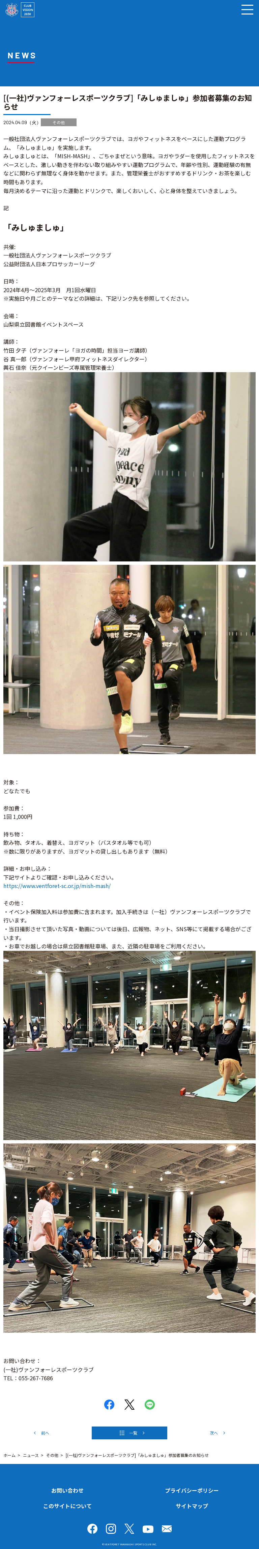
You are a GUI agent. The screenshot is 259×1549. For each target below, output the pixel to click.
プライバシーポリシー (192, 1490)
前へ (45, 1433)
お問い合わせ (67, 1490)
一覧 (133, 1433)
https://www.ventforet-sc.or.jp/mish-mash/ (57, 886)
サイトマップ (192, 1506)
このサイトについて (67, 1506)
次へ (214, 1433)
